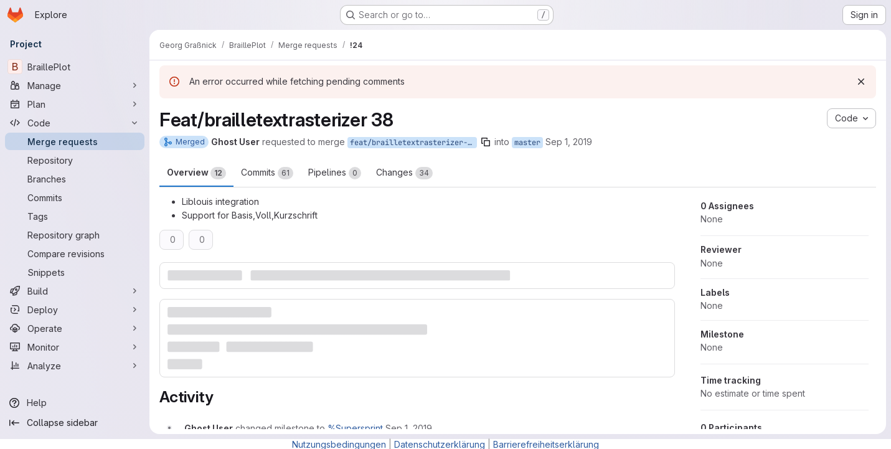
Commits (267, 173)
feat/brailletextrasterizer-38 (413, 143)
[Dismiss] (861, 81)
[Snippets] (74, 272)
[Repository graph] (74, 234)
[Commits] (74, 197)
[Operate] (74, 328)
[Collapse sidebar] (74, 423)
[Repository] (74, 160)
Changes (404, 173)
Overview (196, 173)
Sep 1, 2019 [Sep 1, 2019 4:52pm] (568, 141)
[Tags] (74, 216)
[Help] (74, 403)
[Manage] (74, 85)
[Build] (74, 291)
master (527, 143)
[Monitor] (74, 347)
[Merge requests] (74, 141)
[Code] (74, 122)
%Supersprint (355, 428)
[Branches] (74, 178)
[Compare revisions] (74, 253)
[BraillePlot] (74, 66)
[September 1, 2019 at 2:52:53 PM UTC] (408, 428)
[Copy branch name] (485, 142)
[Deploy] (74, 309)
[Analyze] (74, 365)
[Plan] (74, 104)
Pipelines (334, 173)
